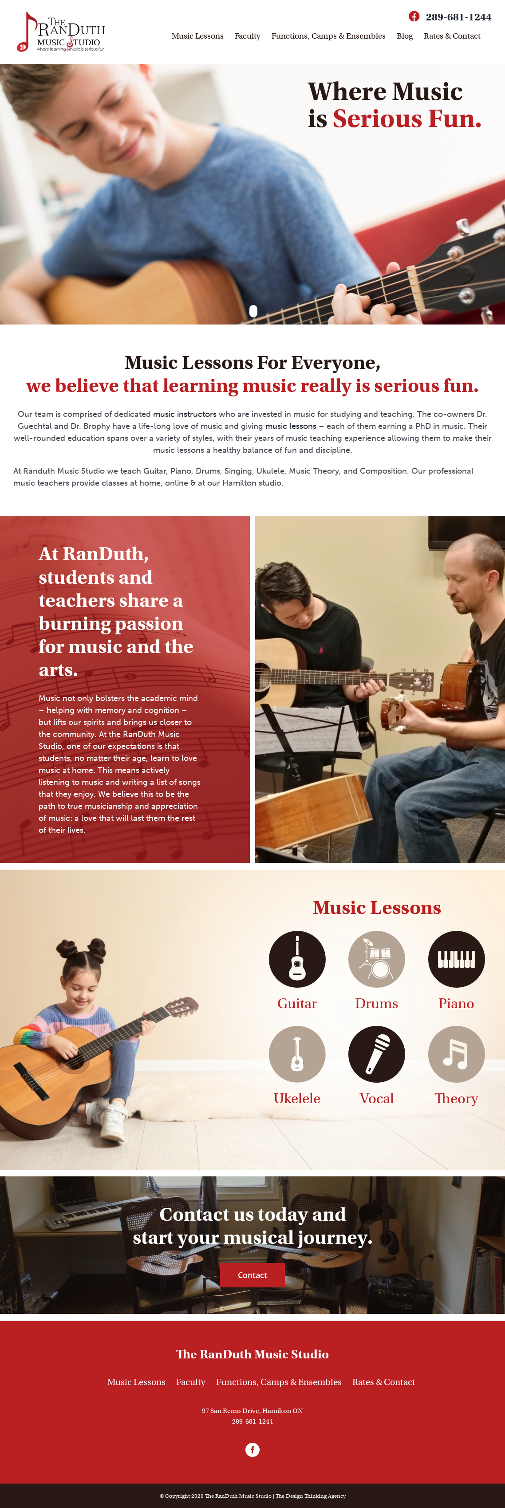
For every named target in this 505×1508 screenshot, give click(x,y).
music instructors (185, 414)
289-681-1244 (459, 17)
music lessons (290, 426)
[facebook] (252, 1449)
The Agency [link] (311, 1495)
